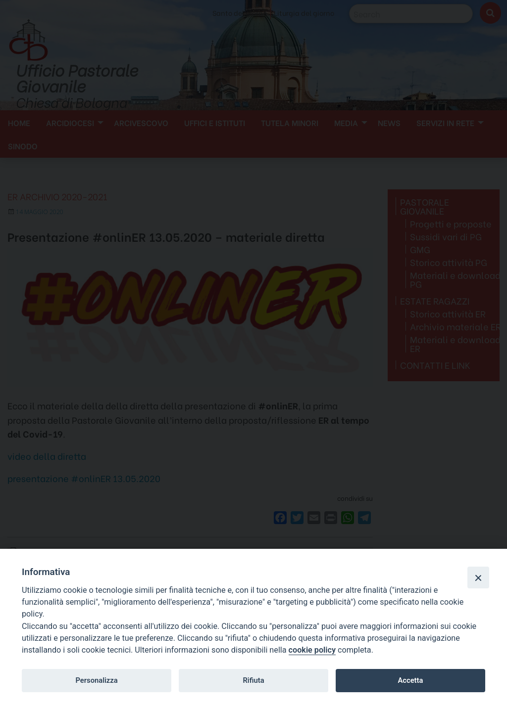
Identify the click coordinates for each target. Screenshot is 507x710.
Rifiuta (253, 680)
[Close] (478, 577)
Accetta (410, 680)
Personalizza (96, 680)
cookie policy (312, 650)
